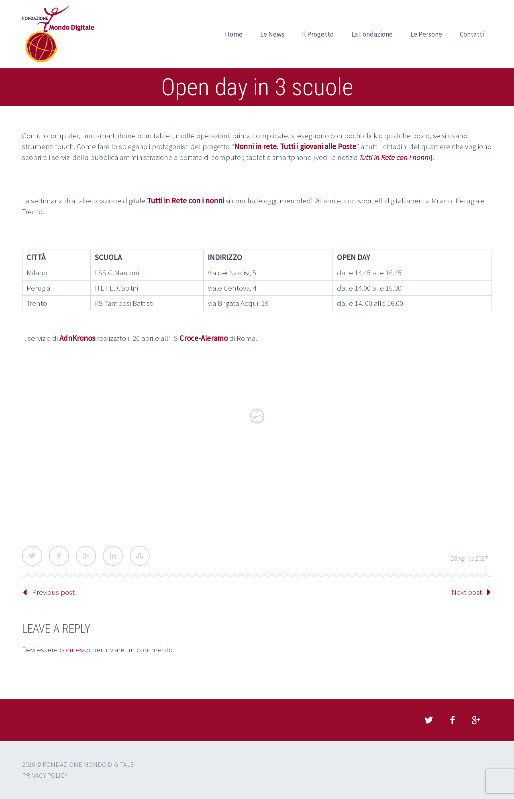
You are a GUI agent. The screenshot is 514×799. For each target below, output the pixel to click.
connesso (74, 649)
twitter (428, 720)
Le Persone (426, 34)
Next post (466, 592)
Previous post (53, 592)
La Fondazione (372, 34)
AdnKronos (77, 338)
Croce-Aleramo (203, 338)
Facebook (59, 556)
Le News (272, 34)
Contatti (472, 34)
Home (234, 34)
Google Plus (86, 556)
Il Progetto (318, 34)
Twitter (32, 556)
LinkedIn (113, 556)
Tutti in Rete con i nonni (394, 157)
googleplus (476, 720)
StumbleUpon (140, 556)
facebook (452, 720)
